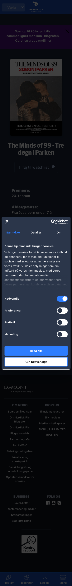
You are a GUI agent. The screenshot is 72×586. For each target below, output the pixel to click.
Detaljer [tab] (36, 232)
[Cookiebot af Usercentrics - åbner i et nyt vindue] (51, 221)
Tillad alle (35, 351)
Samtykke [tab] (13, 232)
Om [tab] (59, 232)
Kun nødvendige (36, 361)
